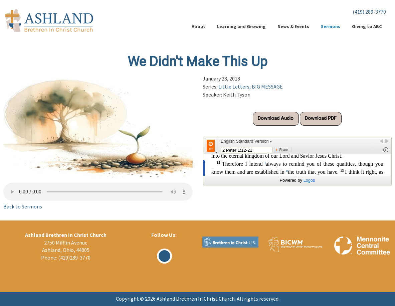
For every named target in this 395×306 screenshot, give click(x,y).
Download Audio (275, 118)
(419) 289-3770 (369, 11)
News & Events (293, 26)
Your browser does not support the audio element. (98, 192)
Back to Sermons (22, 206)
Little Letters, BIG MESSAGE (250, 86)
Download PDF (320, 118)
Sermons (330, 26)
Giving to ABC (367, 26)
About (198, 26)
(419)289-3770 (74, 257)
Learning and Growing (241, 26)
